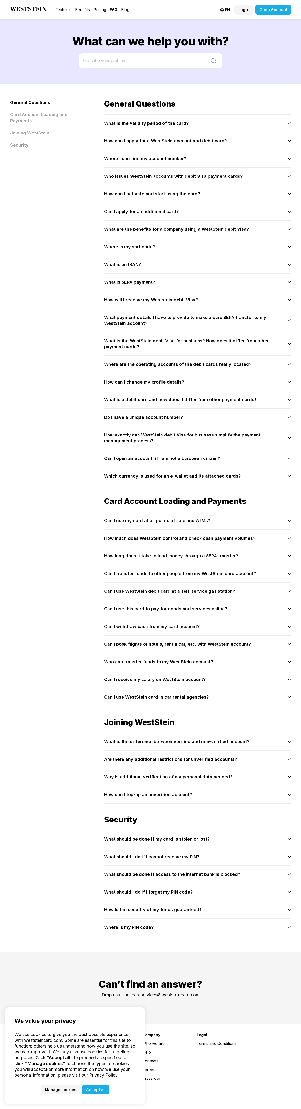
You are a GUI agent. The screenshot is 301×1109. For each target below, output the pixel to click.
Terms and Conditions (217, 1043)
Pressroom (152, 1078)
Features (63, 9)
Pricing (99, 9)
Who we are (153, 1043)
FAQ (113, 9)
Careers (149, 1069)
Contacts (150, 1060)
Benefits (82, 9)
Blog (125, 9)
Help (146, 1052)
